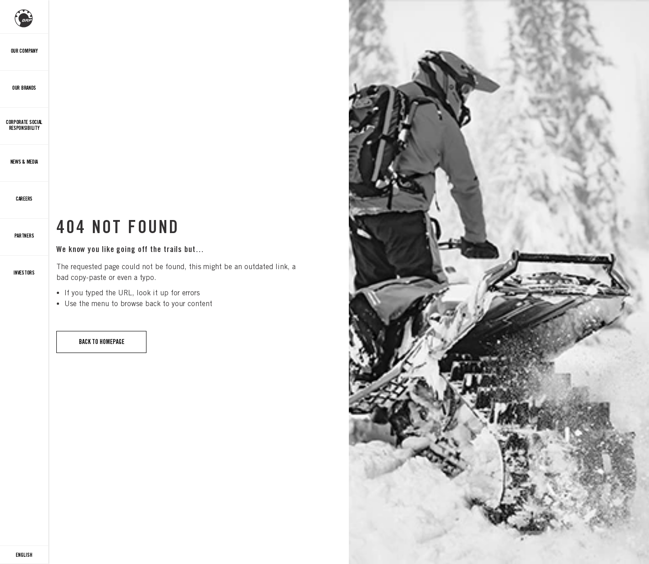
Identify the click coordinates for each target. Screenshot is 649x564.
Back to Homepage (101, 341)
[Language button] (24, 555)
